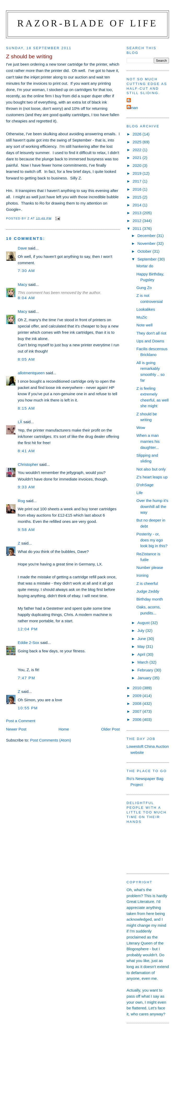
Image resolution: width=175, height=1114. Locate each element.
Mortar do (144, 266)
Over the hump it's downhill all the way (152, 506)
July (141, 630)
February (145, 670)
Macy (22, 284)
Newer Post (16, 729)
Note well (144, 325)
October (145, 251)
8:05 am (26, 359)
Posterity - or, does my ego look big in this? (151, 540)
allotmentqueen (31, 373)
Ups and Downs (150, 341)
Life (139, 492)
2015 (138, 197)
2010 (138, 688)
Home (64, 729)
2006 (138, 719)
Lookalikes (145, 309)
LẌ (20, 422)
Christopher (28, 464)
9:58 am (26, 529)
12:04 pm (28, 629)
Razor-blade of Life (87, 23)
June (142, 638)
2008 (138, 703)
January (145, 678)
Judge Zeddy (147, 591)
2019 (138, 173)
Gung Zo (144, 287)
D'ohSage (145, 485)
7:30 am (26, 270)
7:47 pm (26, 678)
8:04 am (26, 298)
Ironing (142, 575)
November (147, 243)
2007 (138, 711)
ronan (133, 107)
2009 (138, 695)
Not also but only (151, 469)
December (147, 235)
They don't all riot (151, 333)
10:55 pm (28, 708)
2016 (138, 189)
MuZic (141, 317)
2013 (138, 213)
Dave (22, 248)
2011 (138, 228)
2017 (138, 181)
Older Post (110, 729)
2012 (138, 220)
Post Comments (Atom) (50, 740)
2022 (138, 150)
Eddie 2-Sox (28, 642)
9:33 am (26, 487)
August (144, 622)
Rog (21, 501)
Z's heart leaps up (151, 477)
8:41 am (26, 451)
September (147, 259)
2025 (138, 142)
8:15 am (26, 408)
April (141, 654)
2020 (138, 165)
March (143, 662)
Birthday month (149, 599)
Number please (149, 567)
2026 (138, 134)
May (141, 646)
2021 (138, 157)
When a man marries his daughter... (148, 441)
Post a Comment (20, 721)
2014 (138, 205)
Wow (140, 427)
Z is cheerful (147, 583)
